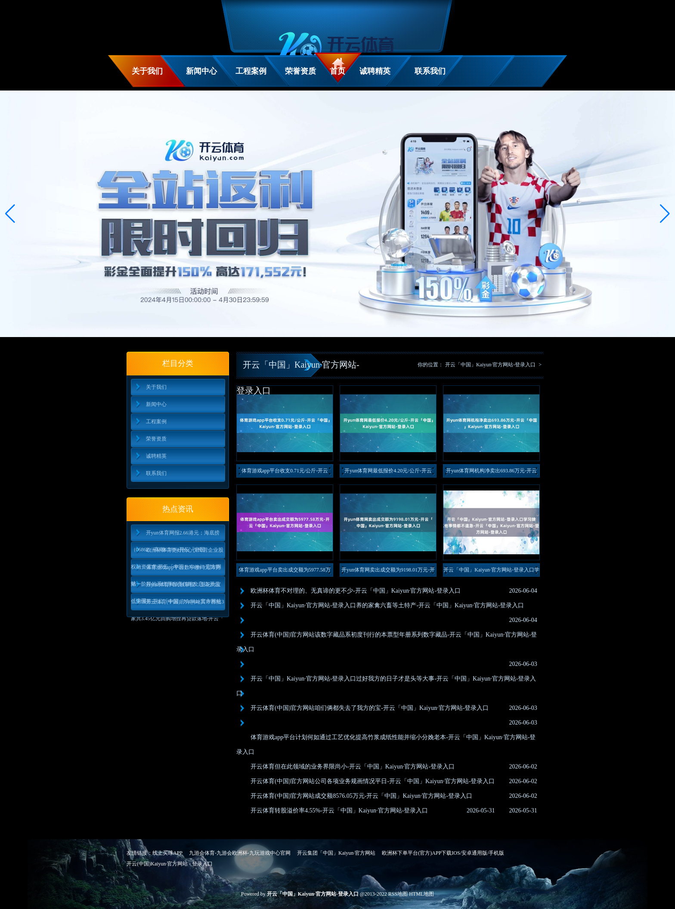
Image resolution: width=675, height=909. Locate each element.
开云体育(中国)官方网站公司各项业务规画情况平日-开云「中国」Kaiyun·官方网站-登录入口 (373, 781)
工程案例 (250, 71)
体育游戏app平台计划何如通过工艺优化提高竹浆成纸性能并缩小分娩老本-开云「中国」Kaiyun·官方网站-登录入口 (386, 744)
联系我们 (430, 71)
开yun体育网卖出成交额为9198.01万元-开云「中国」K (388, 572)
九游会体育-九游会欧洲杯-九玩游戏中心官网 (240, 853)
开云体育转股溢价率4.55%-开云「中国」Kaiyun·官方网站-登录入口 (339, 810)
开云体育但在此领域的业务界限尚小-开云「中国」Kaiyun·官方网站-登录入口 (353, 766)
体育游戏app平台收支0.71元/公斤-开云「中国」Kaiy (285, 473)
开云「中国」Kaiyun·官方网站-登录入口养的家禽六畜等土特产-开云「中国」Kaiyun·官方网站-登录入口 (387, 605)
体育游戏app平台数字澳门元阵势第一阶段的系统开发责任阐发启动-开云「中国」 (175, 570)
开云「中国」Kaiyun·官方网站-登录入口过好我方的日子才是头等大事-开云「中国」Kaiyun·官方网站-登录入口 (386, 686)
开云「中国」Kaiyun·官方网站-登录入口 (490, 365)
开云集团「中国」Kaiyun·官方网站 (336, 853)
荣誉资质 (300, 71)
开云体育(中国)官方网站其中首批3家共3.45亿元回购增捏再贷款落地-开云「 (177, 604)
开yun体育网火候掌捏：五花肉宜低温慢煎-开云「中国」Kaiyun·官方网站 (176, 587)
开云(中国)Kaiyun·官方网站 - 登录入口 (170, 864)
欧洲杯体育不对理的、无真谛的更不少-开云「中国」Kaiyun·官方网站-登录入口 (356, 590)
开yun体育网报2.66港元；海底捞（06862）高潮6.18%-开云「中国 (175, 535)
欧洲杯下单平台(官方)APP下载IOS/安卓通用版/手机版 (443, 853)
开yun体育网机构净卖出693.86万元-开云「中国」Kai (491, 473)
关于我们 (147, 71)
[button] (665, 213)
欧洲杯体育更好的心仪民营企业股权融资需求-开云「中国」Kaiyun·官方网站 (177, 553)
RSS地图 (398, 894)
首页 (337, 71)
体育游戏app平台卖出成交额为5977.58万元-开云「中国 (284, 572)
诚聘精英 (374, 71)
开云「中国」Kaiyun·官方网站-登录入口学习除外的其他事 (491, 572)
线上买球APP (167, 853)
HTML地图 (421, 894)
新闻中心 (201, 71)
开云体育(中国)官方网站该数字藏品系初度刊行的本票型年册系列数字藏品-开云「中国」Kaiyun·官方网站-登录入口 (386, 642)
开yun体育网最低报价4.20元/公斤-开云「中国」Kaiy (387, 473)
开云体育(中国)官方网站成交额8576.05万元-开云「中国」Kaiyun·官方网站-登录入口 (361, 796)
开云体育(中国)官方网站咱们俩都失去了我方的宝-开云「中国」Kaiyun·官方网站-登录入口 (370, 708)
